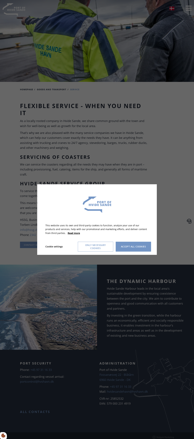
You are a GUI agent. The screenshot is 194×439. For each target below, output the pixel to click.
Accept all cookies (133, 246)
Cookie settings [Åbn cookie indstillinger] (54, 246)
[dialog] (97, 219)
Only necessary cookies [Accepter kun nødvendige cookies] (95, 246)
